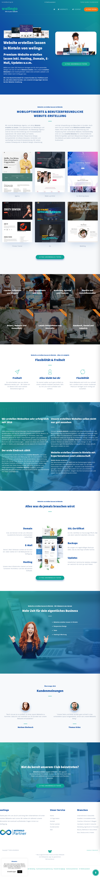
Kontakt (52, 821)
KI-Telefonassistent (84, 869)
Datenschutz (95, 850)
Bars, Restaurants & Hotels (86, 832)
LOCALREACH (15, 850)
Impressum (89, 850)
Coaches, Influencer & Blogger (87, 821)
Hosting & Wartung (60, 634)
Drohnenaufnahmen (72, 869)
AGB (51, 830)
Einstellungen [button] (11, 872)
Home (52, 816)
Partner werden (84, 2)
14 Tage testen (55, 818)
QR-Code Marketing (29, 869)
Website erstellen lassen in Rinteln (66, 622)
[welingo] (10, 9)
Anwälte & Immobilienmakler (87, 818)
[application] (69, 9)
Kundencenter (94, 2)
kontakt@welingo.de (7, 2)
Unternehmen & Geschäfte (86, 816)
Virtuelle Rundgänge (59, 869)
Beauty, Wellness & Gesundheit (88, 830)
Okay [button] (19, 871)
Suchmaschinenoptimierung (44, 869)
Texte (55, 630)
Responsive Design (60, 626)
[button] (50, 2)
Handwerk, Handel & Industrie (87, 824)
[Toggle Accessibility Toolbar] (96, 873)
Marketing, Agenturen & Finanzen (88, 827)
